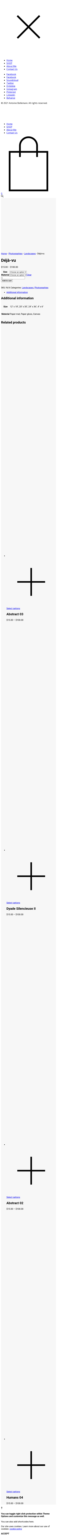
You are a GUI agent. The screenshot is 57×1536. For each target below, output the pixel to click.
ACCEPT (5, 1533)
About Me (11, 66)
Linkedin (10, 94)
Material (5, 275)
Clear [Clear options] (29, 275)
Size (5, 272)
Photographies (15, 253)
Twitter (10, 83)
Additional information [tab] (17, 292)
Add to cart (7, 281)
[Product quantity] (13, 277)
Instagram (11, 89)
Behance (10, 97)
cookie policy (16, 1529)
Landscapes (30, 253)
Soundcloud (12, 80)
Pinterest (11, 92)
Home (9, 60)
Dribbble (10, 86)
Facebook (11, 74)
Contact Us (11, 69)
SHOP (9, 63)
